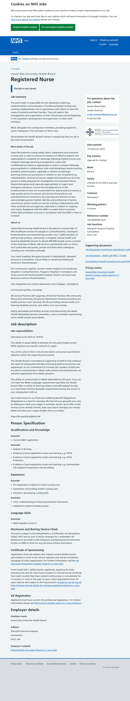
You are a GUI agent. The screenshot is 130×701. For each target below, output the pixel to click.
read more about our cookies (25, 19)
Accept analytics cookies (25, 27)
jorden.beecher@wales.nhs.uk (102, 114)
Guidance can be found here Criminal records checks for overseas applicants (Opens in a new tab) (46, 585)
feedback (26, 59)
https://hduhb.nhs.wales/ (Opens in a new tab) (34, 650)
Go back (15, 69)
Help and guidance (88, 663)
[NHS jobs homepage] (19, 40)
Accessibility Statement (56, 663)
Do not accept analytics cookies (57, 27)
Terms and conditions (34, 663)
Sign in (93, 40)
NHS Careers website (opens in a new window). (58, 603)
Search (15, 52)
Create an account (109, 40)
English (102, 44)
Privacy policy (16, 663)
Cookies (72, 663)
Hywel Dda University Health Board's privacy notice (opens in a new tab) (102, 275)
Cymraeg (113, 44)
